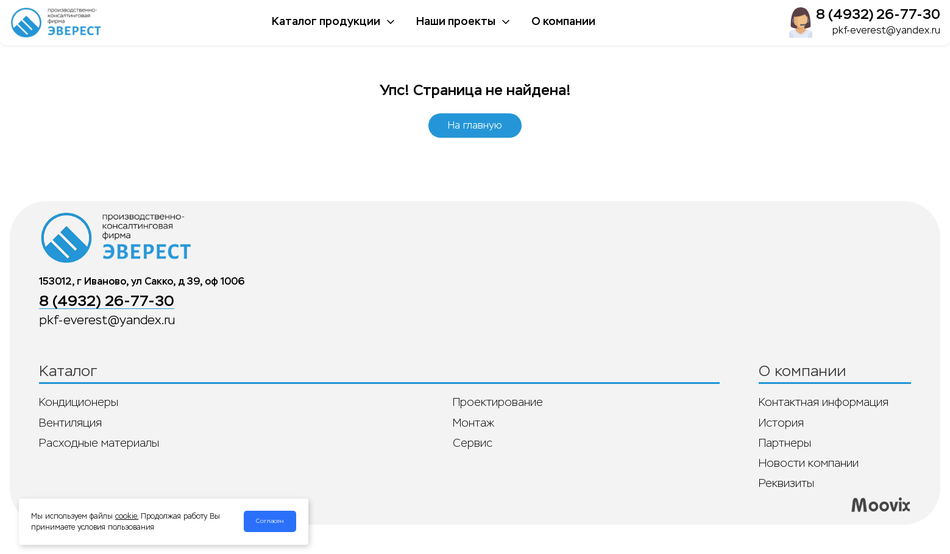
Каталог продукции (334, 21)
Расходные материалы (99, 443)
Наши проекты (464, 21)
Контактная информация (823, 402)
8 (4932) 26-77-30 (878, 14)
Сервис (472, 443)
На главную (475, 125)
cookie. (126, 516)
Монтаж (473, 423)
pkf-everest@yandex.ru (886, 30)
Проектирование (498, 402)
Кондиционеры (78, 402)
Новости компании (809, 463)
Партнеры (785, 443)
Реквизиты (786, 483)
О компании (563, 21)
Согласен (270, 521)
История (781, 423)
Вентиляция (70, 423)
